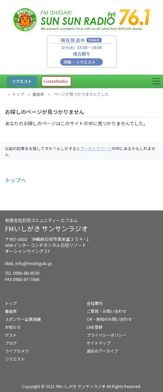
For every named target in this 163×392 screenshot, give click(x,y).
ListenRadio (56, 81)
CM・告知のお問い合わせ (109, 319)
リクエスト (15, 359)
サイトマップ (98, 343)
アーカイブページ (96, 148)
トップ (18, 94)
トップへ (15, 180)
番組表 (38, 94)
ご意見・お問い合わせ (106, 311)
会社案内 (94, 303)
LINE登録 (94, 327)
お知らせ (13, 327)
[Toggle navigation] (156, 81)
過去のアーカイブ (102, 351)
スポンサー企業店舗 (23, 319)
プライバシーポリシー (106, 335)
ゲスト (11, 335)
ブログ (11, 343)
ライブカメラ (17, 351)
